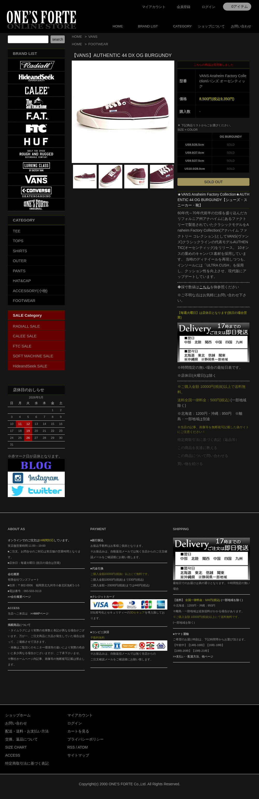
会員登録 (183, 7)
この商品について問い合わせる (202, 456)
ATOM (83, 747)
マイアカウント (154, 7)
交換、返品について (21, 739)
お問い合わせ (241, 26)
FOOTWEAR (98, 44)
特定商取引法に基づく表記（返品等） (208, 440)
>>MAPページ (40, 613)
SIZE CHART (16, 747)
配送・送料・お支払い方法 (27, 731)
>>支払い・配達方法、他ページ (193, 656)
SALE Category (27, 315)
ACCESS (12, 755)
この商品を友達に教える (197, 448)
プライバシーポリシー (85, 739)
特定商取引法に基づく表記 (27, 763)
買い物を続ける (190, 464)
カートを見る (78, 731)
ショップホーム (18, 715)
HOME (118, 26)
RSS (71, 747)
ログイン (208, 7)
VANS (92, 37)
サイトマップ (78, 755)
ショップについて (211, 26)
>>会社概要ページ (19, 596)
